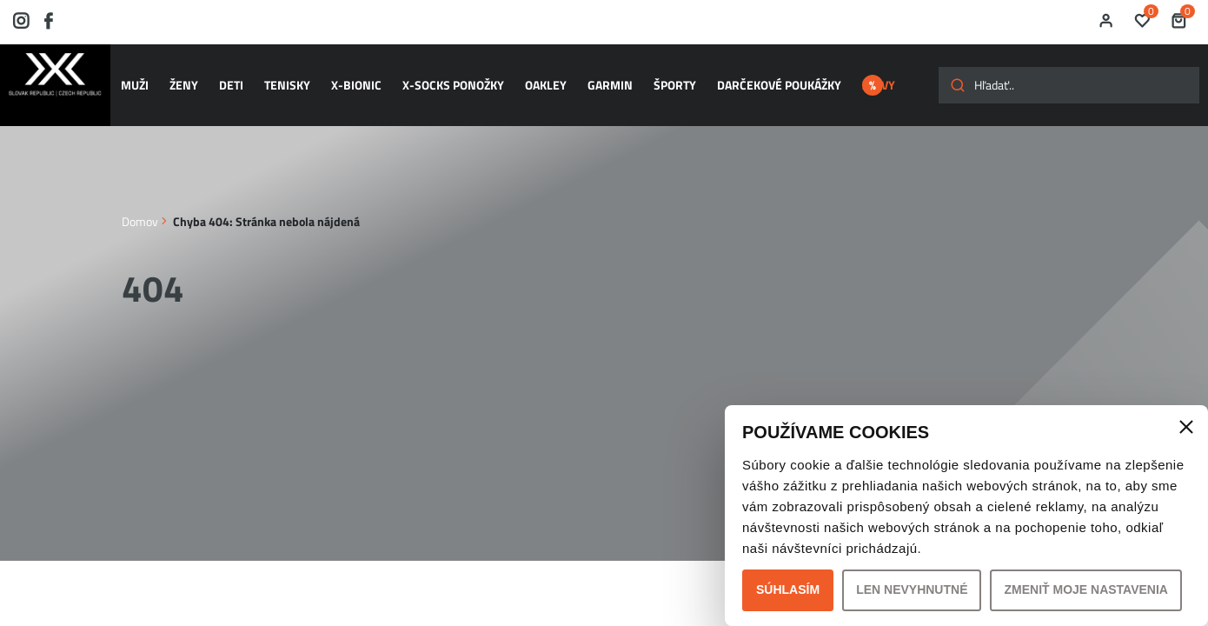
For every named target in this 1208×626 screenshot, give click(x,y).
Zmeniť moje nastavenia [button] (1086, 589)
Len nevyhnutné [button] (911, 589)
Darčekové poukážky (755, 77)
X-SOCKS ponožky (443, 77)
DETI (231, 77)
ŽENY (187, 77)
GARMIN (592, 77)
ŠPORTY (654, 77)
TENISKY (284, 77)
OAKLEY (532, 77)
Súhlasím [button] (788, 589)
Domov (140, 203)
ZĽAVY (878, 77)
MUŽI (142, 77)
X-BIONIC (349, 77)
